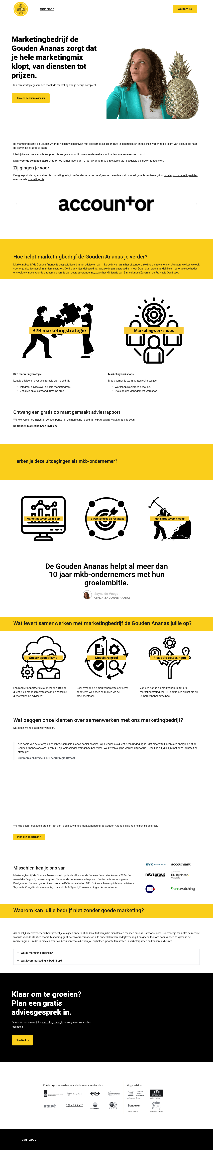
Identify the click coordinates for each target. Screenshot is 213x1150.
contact (47, 9)
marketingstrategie (52, 1022)
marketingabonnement (45, 118)
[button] (185, 9)
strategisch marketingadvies (181, 175)
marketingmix (36, 179)
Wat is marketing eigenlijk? (37, 952)
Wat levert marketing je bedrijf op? (41, 960)
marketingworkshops (83, 113)
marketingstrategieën (57, 113)
